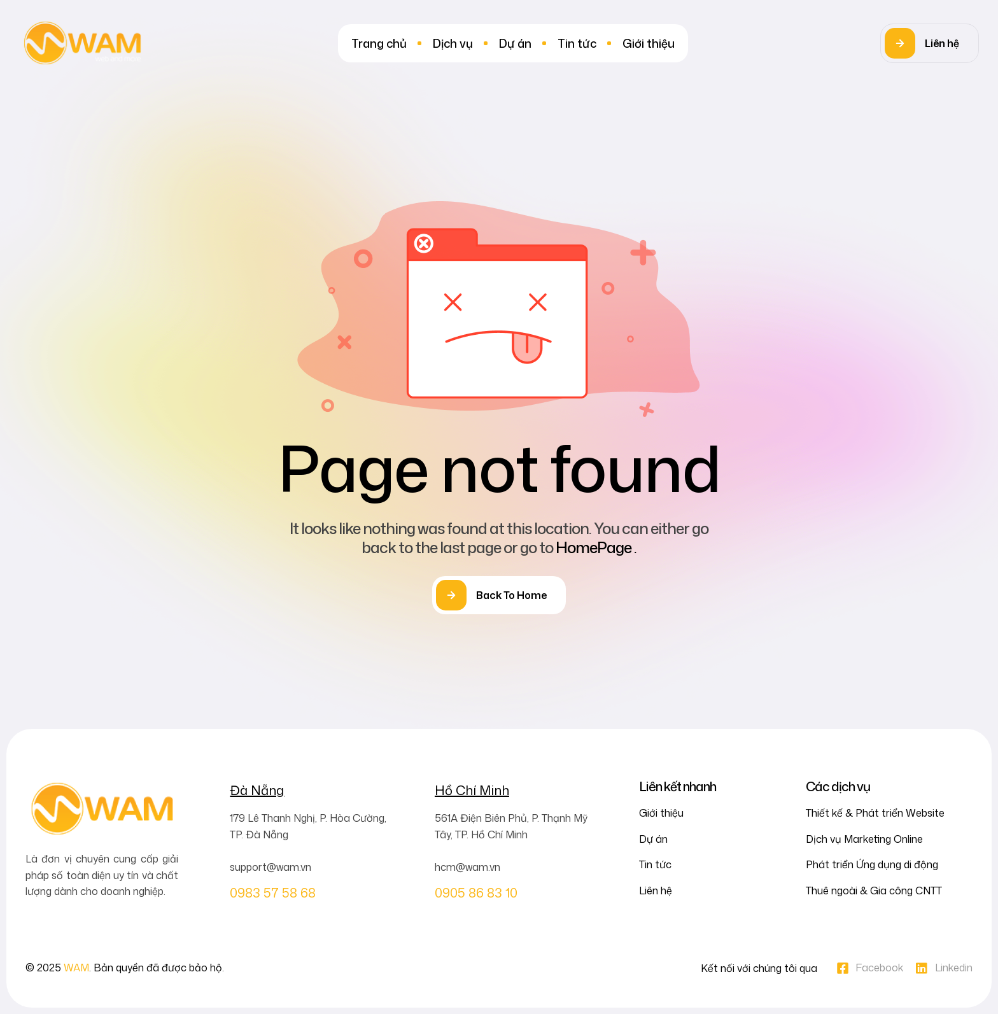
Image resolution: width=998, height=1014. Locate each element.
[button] (929, 43)
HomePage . (596, 547)
